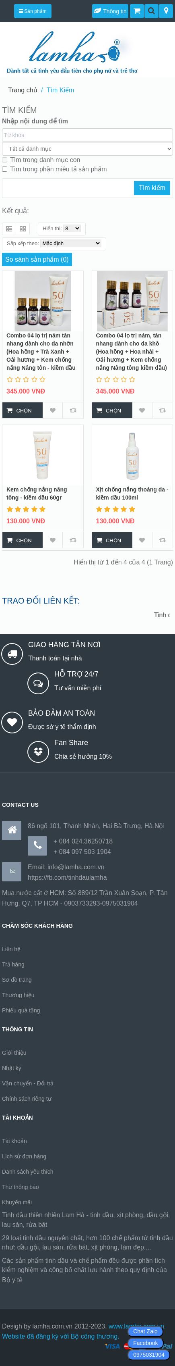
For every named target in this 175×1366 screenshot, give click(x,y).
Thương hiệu (18, 995)
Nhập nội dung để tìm (35, 121)
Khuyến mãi (17, 1202)
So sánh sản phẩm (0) (37, 259)
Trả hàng (13, 964)
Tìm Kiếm (60, 90)
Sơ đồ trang (17, 980)
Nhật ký (11, 1068)
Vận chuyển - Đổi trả (28, 1083)
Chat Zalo (145, 1331)
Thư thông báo (20, 1187)
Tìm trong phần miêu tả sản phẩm (54, 169)
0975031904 (149, 1354)
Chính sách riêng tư (26, 1098)
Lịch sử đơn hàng (24, 1156)
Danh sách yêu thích (28, 1171)
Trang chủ (22, 90)
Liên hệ (11, 949)
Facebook (145, 1343)
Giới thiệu (14, 1052)
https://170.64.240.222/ (57, 1279)
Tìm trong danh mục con (41, 159)
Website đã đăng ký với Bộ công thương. (60, 1336)
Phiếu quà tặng (21, 1010)
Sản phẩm (33, 11)
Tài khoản (14, 1141)
